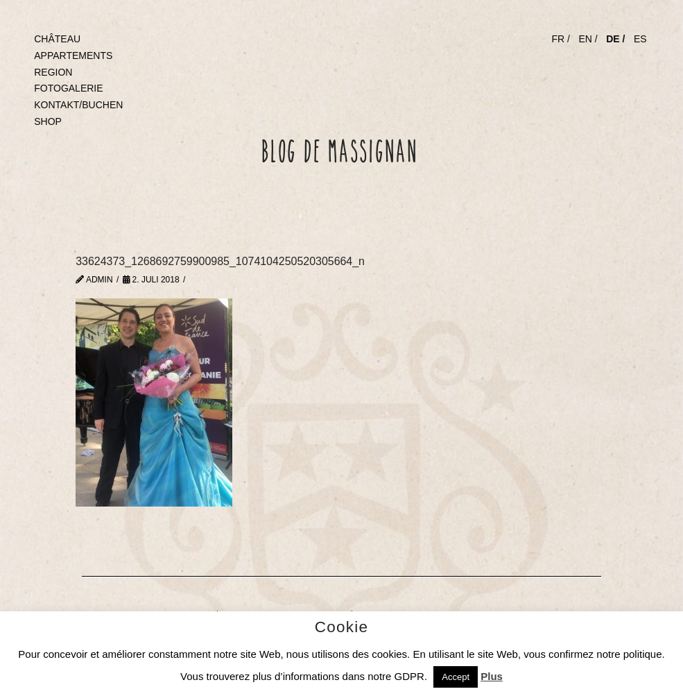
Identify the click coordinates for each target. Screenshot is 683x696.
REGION (53, 72)
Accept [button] (455, 677)
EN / (587, 38)
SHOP (48, 121)
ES (640, 38)
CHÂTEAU (57, 38)
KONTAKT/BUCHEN (78, 104)
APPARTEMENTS (73, 55)
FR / (560, 38)
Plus (492, 676)
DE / (615, 38)
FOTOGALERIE (68, 88)
